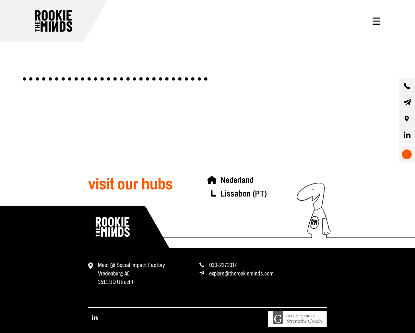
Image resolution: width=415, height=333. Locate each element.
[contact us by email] (407, 102)
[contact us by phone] (407, 86)
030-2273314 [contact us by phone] (223, 265)
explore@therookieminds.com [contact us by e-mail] (241, 273)
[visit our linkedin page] (407, 135)
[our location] (407, 118)
